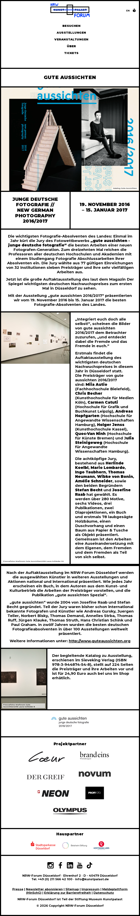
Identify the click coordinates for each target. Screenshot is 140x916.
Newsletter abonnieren (44, 889)
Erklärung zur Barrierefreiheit (67, 893)
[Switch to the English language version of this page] (128, 10)
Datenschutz (104, 893)
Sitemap (72, 889)
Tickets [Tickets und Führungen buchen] (71, 53)
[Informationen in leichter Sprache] (134, 11)
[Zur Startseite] (70, 10)
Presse (17, 889)
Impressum (91, 889)
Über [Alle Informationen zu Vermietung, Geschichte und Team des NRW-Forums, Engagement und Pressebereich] (71, 46)
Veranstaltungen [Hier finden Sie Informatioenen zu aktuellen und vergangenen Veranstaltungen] (71, 39)
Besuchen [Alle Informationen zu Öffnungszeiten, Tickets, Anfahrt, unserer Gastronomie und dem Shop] (71, 26)
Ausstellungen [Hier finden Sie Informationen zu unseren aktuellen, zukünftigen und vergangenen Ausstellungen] (71, 32)
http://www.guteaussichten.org (100, 641)
